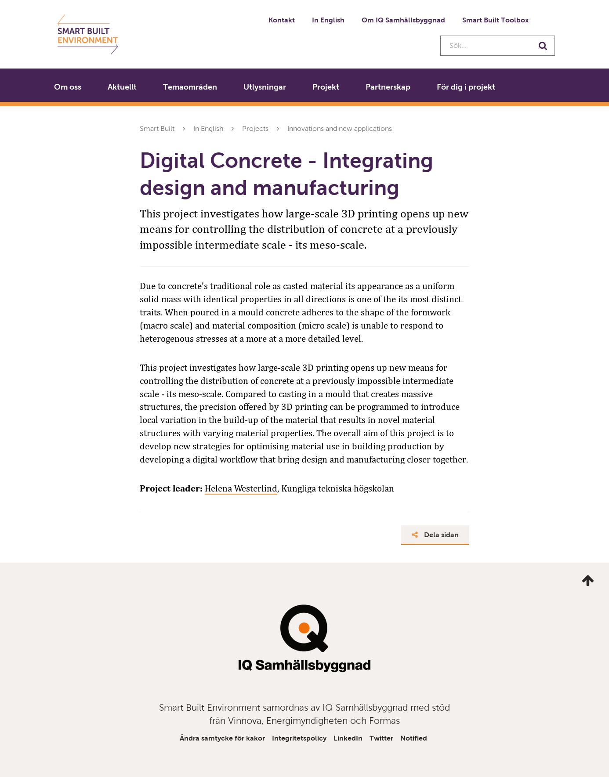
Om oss (67, 87)
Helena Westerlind (241, 488)
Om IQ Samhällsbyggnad (403, 20)
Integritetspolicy (299, 738)
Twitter (381, 738)
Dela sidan (435, 534)
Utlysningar (264, 87)
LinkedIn (348, 738)
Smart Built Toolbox (495, 20)
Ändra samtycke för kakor (222, 738)
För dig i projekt (466, 87)
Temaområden (190, 87)
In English (328, 20)
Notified (413, 738)
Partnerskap (388, 87)
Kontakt (281, 20)
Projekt (325, 87)
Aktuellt (122, 87)
